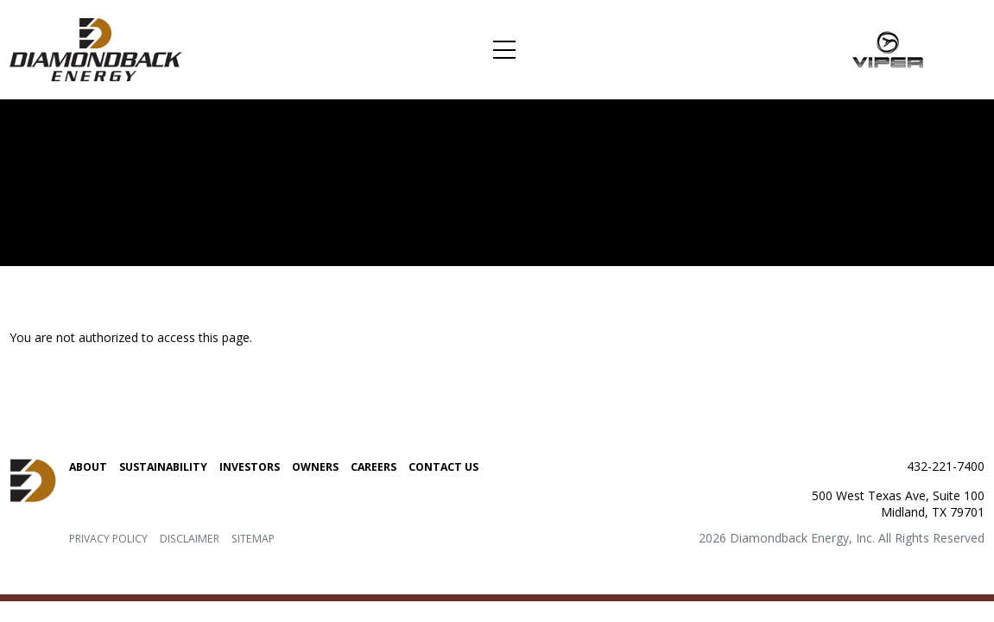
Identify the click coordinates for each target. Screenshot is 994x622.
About (88, 467)
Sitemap (253, 538)
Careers (373, 467)
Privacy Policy (108, 538)
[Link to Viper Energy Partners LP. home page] (888, 48)
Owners (315, 467)
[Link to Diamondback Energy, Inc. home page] (95, 48)
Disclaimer (189, 538)
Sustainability (163, 467)
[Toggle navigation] (504, 50)
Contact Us (443, 467)
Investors (249, 467)
